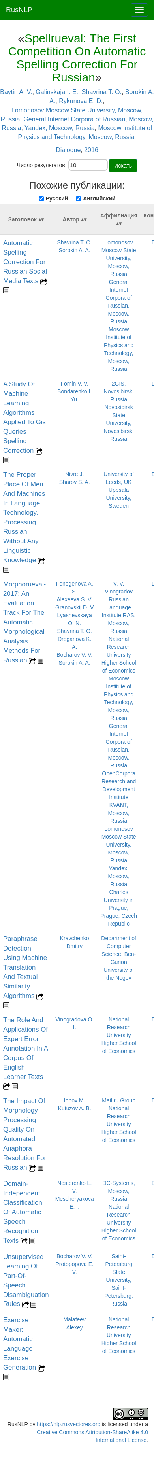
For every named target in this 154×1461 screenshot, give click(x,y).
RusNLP (19, 10)
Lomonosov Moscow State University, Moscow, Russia (118, 258)
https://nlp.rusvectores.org (68, 1424)
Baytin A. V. (16, 92)
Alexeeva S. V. (74, 599)
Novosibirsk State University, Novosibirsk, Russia (119, 423)
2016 (91, 150)
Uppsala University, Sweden (118, 498)
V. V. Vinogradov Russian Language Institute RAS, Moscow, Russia (119, 607)
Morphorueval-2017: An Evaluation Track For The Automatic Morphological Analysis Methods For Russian (24, 622)
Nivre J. (74, 474)
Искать (123, 166)
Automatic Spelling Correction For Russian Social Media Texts (25, 262)
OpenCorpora (118, 773)
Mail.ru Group (118, 1100)
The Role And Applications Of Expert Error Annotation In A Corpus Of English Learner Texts (25, 1048)
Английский (99, 198)
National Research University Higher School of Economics (118, 655)
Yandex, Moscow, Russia (59, 128)
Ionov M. (74, 1100)
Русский (57, 198)
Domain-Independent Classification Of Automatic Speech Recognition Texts (22, 1212)
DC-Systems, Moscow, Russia (118, 1191)
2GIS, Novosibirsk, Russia (119, 391)
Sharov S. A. (74, 482)
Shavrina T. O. (102, 92)
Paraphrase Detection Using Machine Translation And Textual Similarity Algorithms (25, 967)
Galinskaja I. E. (57, 92)
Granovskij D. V (74, 607)
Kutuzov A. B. (74, 1108)
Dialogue (68, 150)
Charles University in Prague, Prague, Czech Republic (118, 908)
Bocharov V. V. (74, 655)
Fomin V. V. (74, 383)
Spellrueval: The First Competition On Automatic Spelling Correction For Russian (77, 58)
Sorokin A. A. (74, 250)
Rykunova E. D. (81, 101)
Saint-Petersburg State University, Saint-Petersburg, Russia (118, 1280)
